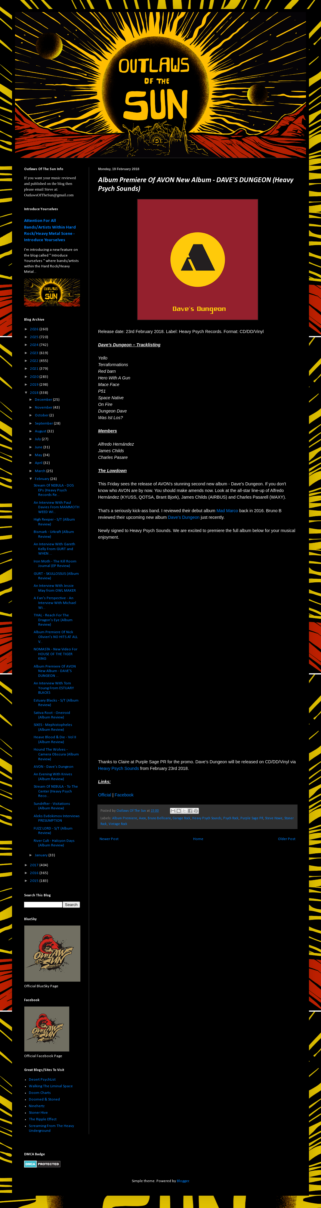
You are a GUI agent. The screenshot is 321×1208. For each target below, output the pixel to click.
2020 (34, 377)
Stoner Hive (38, 1113)
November (44, 407)
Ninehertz (37, 1106)
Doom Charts (40, 1093)
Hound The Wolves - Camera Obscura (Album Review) (56, 754)
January (41, 855)
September (44, 423)
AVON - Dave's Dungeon (53, 767)
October (42, 415)
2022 (34, 361)
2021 (34, 369)
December (44, 400)
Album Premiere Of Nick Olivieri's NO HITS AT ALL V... (56, 636)
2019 (34, 385)
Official (104, 794)
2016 (34, 873)
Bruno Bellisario (159, 818)
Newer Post (109, 839)
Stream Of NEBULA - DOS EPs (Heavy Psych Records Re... (54, 490)
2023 (34, 353)
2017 (34, 865)
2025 (34, 337)
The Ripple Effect (43, 1119)
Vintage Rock (118, 824)
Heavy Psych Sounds (118, 768)
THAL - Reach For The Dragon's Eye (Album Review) (53, 620)
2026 (34, 329)
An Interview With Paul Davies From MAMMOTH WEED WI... (56, 507)
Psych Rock (231, 818)
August (41, 431)
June (39, 447)
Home (198, 839)
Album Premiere (124, 818)
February (42, 479)
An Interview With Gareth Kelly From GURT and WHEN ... (54, 549)
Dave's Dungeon (183, 517)
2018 (34, 393)
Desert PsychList (42, 1080)
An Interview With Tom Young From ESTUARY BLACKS (54, 688)
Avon (142, 818)
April (39, 463)
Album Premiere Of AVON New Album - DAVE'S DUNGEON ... (55, 671)
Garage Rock (181, 818)
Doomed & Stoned (44, 1099)
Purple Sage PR (251, 818)
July (38, 439)
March (40, 471)
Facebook (124, 794)
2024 (34, 345)
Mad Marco (227, 510)
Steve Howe (273, 818)
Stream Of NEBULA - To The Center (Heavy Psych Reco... (56, 791)
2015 (34, 881)
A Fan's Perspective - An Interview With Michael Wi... (55, 602)
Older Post (286, 839)
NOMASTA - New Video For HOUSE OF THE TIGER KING (55, 654)
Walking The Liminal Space (51, 1086)
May (39, 455)
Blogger (183, 1181)
